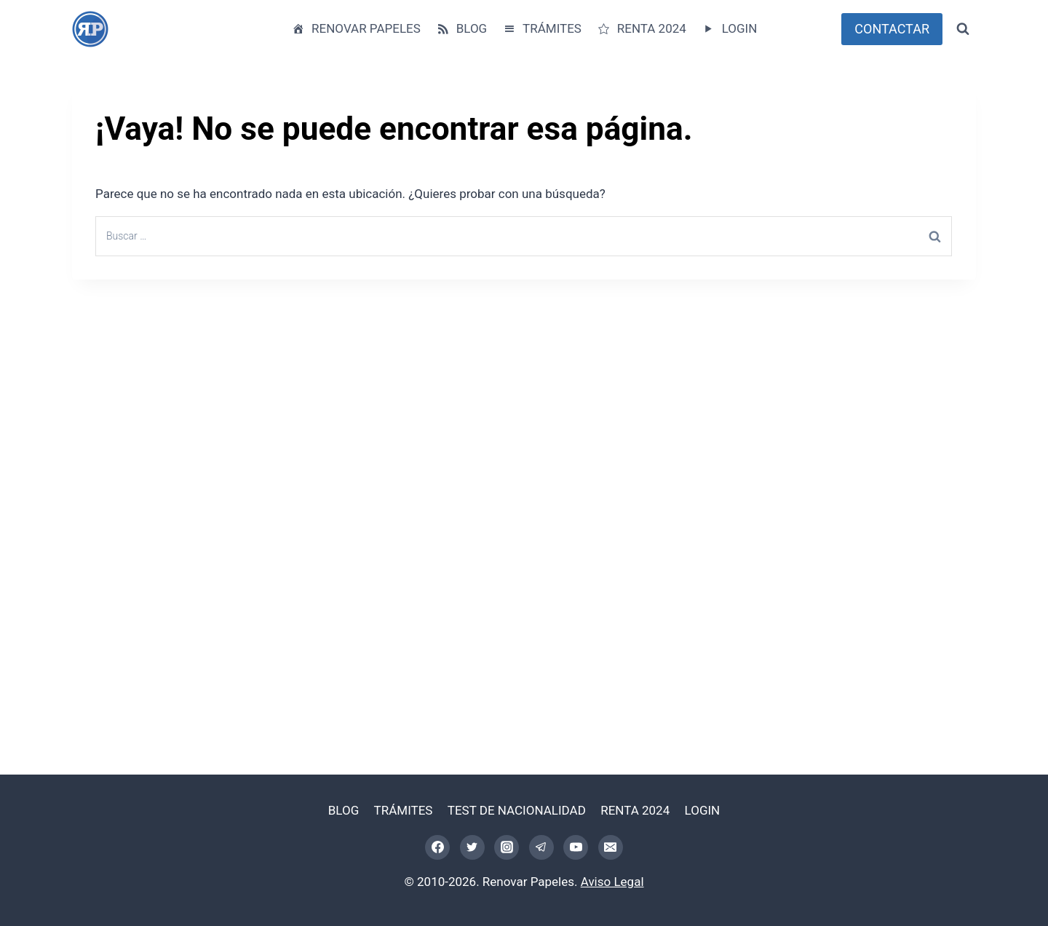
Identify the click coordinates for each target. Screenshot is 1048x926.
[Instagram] (506, 847)
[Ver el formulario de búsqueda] (963, 29)
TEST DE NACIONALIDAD (517, 810)
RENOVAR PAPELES (356, 29)
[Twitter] (472, 847)
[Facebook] (437, 847)
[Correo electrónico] (610, 847)
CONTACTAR (891, 28)
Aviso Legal (612, 881)
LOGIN (729, 29)
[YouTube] (575, 847)
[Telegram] (541, 847)
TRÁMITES (541, 29)
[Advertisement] (508, 498)
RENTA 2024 (641, 29)
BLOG (461, 29)
